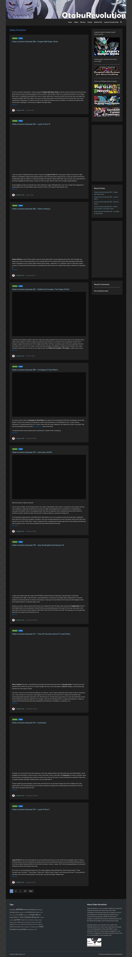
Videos (76, 22)
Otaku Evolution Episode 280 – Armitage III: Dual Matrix (35, 370)
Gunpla (90, 22)
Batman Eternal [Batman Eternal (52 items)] (23, 912)
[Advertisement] (107, 153)
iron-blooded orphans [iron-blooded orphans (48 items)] (37, 920)
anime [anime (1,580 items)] (19, 909)
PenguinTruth (97, 910)
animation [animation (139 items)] (13, 909)
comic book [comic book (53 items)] (12, 914)
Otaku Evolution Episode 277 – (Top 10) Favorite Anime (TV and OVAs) (41, 634)
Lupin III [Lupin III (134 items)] (12, 924)
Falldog (110, 908)
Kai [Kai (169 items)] (19, 922)
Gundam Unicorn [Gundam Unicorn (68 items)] (25, 920)
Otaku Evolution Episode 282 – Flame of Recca (31, 209)
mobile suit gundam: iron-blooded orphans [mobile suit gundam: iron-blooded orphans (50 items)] (30, 926)
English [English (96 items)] (12, 917)
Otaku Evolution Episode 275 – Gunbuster (29, 723)
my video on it (37, 426)
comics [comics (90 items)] (17, 915)
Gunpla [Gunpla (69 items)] (31, 920)
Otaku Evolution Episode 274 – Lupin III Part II (30, 809)
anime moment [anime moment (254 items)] (29, 909)
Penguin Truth (20, 110)
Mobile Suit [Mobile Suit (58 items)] (40, 924)
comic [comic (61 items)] (41, 912)
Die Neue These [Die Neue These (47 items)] (26, 914)
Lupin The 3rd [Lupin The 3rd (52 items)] (18, 924)
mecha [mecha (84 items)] (31, 924)
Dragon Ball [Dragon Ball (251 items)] (34, 915)
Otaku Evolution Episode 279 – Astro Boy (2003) (32, 452)
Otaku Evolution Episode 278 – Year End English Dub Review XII (38, 545)
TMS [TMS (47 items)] (34, 929)
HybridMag (118, 954)
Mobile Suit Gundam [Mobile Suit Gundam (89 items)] (15, 926)
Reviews (82, 22)
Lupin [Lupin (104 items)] (39, 922)
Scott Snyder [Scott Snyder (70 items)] (30, 929)
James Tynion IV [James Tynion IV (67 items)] (13, 922)
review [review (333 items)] (23, 929)
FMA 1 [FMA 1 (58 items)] (18, 917)
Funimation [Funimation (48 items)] (41, 917)
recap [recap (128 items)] (19, 929)
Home (70, 22)
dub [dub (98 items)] (40, 915)
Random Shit (98, 22)
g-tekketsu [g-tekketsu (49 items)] (12, 920)
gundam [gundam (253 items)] (17, 920)
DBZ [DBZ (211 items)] (21, 915)
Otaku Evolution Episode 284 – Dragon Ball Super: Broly (35, 41)
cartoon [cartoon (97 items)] (37, 912)
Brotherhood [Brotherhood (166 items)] (31, 912)
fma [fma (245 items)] (15, 917)
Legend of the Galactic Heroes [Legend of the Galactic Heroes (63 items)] (27, 922)
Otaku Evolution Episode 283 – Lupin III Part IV (31, 124)
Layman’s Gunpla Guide (111, 22)
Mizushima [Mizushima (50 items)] (35, 924)
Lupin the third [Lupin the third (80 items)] (25, 924)
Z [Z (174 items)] (36, 929)
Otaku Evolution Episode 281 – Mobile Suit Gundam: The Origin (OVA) (40, 289)
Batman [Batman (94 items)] (17, 912)
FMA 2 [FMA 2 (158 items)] (22, 917)
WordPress (109, 954)
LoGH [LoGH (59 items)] (36, 922)
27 (25, 891)
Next (30, 891)
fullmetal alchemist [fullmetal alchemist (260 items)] (32, 917)
